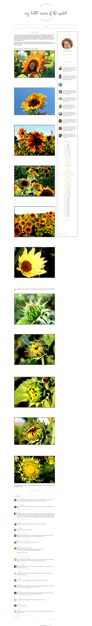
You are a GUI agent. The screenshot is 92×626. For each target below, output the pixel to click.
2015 (66, 205)
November (67, 152)
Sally (18, 609)
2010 (66, 212)
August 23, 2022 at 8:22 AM (23, 525)
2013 (66, 208)
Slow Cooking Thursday (69, 95)
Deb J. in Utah (19, 498)
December (67, 150)
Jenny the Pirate (19, 564)
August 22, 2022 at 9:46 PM (23, 502)
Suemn (18, 598)
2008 (66, 215)
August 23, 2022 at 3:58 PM (23, 581)
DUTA (18, 578)
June (67, 189)
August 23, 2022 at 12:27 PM (23, 543)
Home (46, 26)
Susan (18, 591)
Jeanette (18, 528)
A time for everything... (69, 132)
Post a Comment (17, 617)
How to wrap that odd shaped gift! (68, 74)
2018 (66, 201)
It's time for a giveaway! (69, 103)
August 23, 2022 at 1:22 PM (23, 562)
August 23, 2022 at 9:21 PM (23, 588)
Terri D (18, 584)
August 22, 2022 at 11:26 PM (23, 509)
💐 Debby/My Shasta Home (21, 540)
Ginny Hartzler (19, 505)
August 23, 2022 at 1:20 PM (23, 555)
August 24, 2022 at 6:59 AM (23, 601)
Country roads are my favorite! (68, 173)
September (67, 154)
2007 (66, 216)
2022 (66, 149)
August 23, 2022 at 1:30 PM (23, 569)
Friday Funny (66, 81)
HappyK (18, 571)
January (67, 196)
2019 (66, 200)
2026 (67, 144)
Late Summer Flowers (68, 161)
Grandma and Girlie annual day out (68, 174)
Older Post (17, 619)
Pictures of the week (67, 186)
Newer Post (52, 619)
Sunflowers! (68, 166)
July (67, 188)
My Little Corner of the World (46, 14)
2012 (66, 209)
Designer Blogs (49, 625)
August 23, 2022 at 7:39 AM (23, 519)
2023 (66, 148)
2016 (66, 204)
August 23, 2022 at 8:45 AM (23, 531)
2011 (66, 211)
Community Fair (67, 110)
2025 (66, 145)
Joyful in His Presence (21, 533)
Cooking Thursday (67, 117)
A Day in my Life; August (68, 181)
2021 (66, 197)
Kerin (18, 546)
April (67, 192)
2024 (66, 146)
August (67, 156)
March (67, 193)
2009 (66, 213)
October (67, 153)
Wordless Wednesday (68, 158)
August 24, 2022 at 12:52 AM (23, 595)
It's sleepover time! (68, 180)
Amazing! (67, 160)
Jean (18, 522)
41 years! (67, 168)
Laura (18, 603)
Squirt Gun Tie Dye (67, 88)
